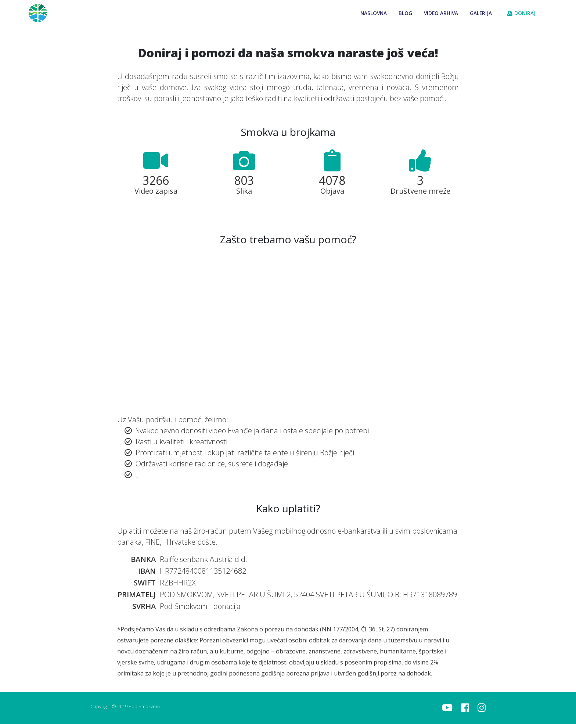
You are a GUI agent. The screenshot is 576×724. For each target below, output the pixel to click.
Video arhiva (441, 13)
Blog (405, 13)
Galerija (481, 13)
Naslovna (373, 13)
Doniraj (521, 13)
